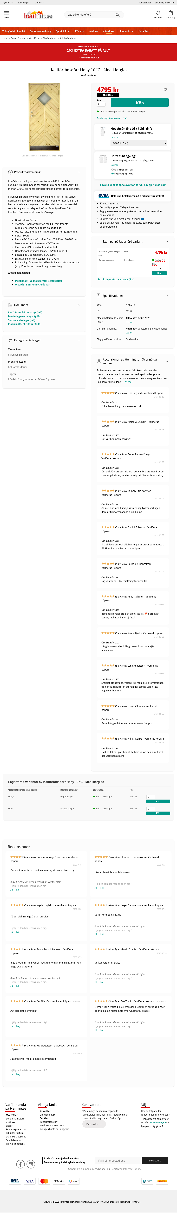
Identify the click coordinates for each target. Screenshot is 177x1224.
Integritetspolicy (48, 1121)
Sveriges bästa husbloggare (54, 1129)
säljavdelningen (157, 1122)
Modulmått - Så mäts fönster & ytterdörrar (38, 280)
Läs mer (128, 381)
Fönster (79, 31)
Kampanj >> (24, 2)
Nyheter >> (8, 2)
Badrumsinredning (40, 31)
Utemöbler (144, 31)
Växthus (93, 31)
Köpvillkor (45, 1111)
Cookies (44, 1118)
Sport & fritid (63, 31)
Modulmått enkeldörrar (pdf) (24, 324)
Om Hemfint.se (48, 1114)
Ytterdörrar (109, 31)
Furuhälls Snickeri (18, 354)
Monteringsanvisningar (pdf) (24, 316)
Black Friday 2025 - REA (52, 1125)
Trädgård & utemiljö (13, 31)
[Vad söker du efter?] (94, 14)
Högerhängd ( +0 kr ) (123, 173)
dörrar (62, 208)
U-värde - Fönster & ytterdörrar (32, 284)
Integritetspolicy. (132, 1169)
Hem (5, 38)
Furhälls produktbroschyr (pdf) (25, 312)
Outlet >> (39, 2)
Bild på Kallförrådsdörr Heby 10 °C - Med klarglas (42, 156)
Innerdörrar (126, 31)
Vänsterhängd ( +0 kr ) (124, 169)
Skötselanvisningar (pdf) (21, 320)
